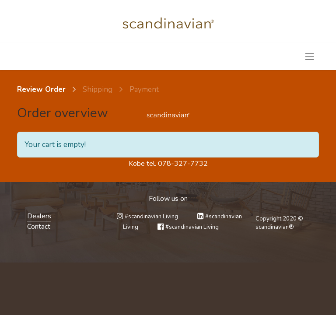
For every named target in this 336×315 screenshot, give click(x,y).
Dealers (39, 216)
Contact (38, 226)
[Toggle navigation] (309, 56)
